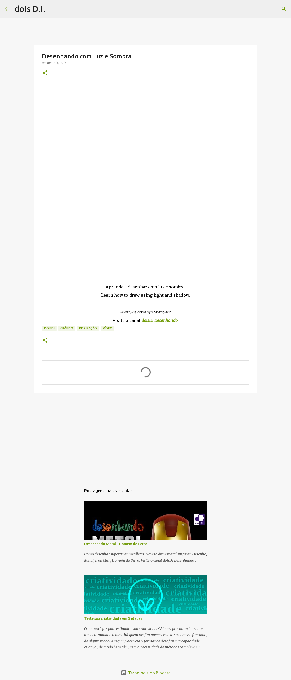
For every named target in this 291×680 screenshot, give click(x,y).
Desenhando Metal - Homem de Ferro (115, 544)
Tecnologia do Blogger (145, 673)
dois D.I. (29, 8)
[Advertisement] (146, 436)
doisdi (49, 328)
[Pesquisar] (52, 9)
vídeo (107, 328)
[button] (45, 73)
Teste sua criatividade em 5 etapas (113, 618)
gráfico (66, 328)
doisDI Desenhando (160, 320)
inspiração (88, 328)
